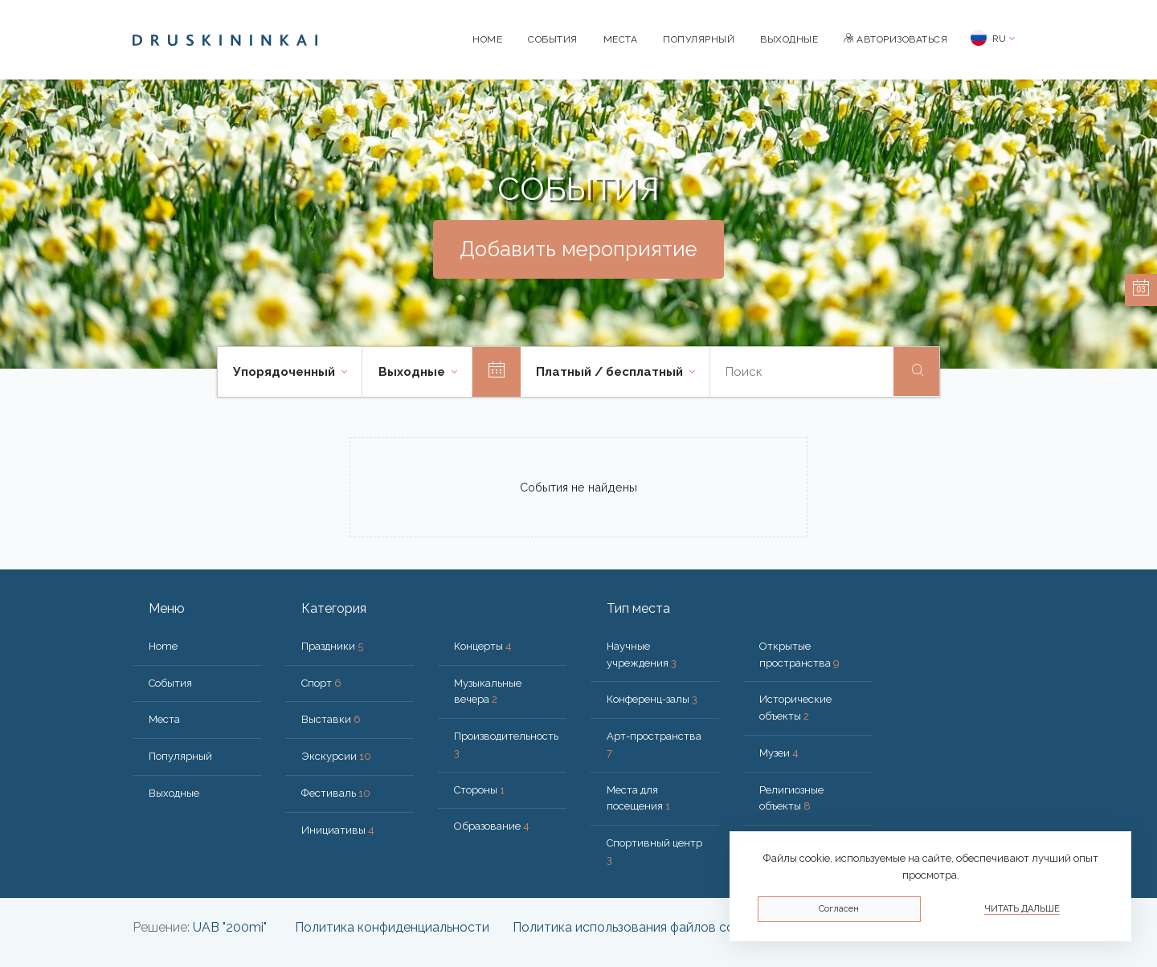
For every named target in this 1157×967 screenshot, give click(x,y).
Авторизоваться (895, 39)
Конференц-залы (652, 699)
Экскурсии (336, 756)
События (553, 39)
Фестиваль (335, 793)
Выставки (331, 719)
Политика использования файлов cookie (635, 927)
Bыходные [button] (413, 372)
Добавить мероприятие (578, 249)
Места (620, 39)
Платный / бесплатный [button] (611, 372)
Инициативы (337, 830)
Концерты (483, 646)
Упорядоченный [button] (285, 372)
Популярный (698, 39)
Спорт (321, 683)
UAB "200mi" (230, 927)
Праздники (332, 646)
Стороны (479, 790)
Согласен (839, 909)
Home (487, 39)
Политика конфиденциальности (392, 927)
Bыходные (789, 39)
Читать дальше (1022, 909)
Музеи (779, 753)
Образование (491, 826)
